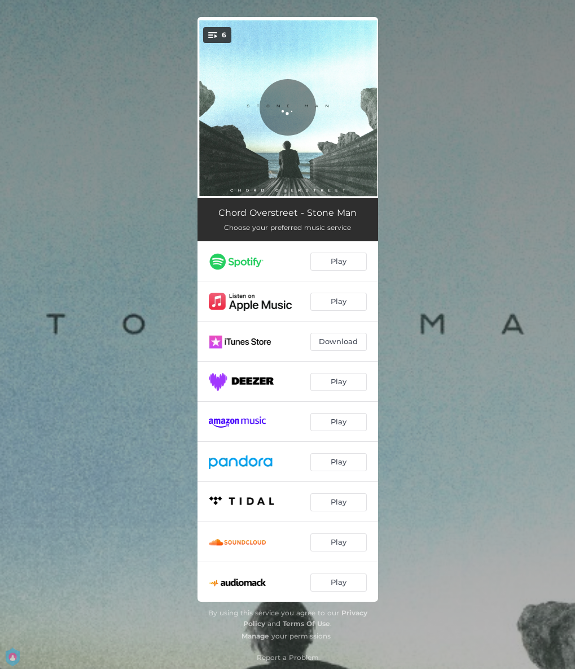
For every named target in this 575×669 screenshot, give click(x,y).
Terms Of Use (306, 623)
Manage (255, 636)
